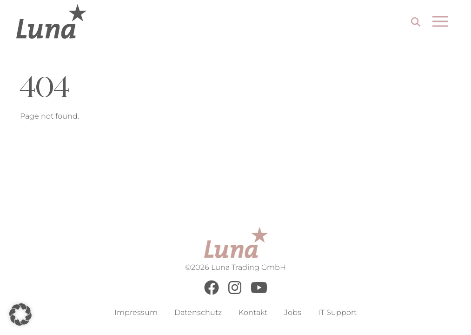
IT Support (337, 312)
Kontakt (253, 312)
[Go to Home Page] (51, 21)
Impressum (136, 312)
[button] (20, 314)
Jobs (292, 312)
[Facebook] (211, 292)
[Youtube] (259, 292)
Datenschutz (198, 312)
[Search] (415, 23)
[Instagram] (234, 292)
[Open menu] (440, 21)
